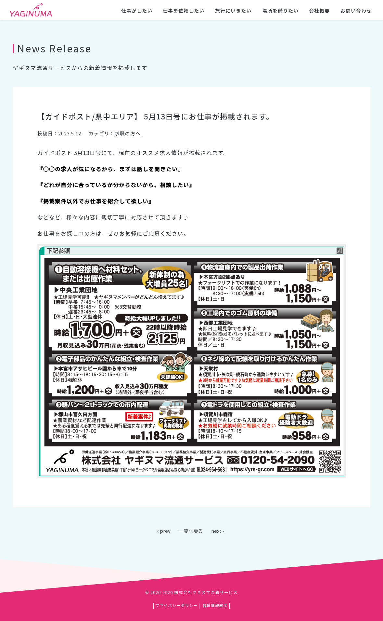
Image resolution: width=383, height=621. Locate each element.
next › (217, 530)
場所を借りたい (280, 10)
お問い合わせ (356, 10)
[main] (191, 281)
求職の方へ (128, 133)
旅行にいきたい (233, 10)
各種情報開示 (215, 605)
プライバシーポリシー (176, 605)
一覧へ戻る (191, 530)
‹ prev (164, 530)
